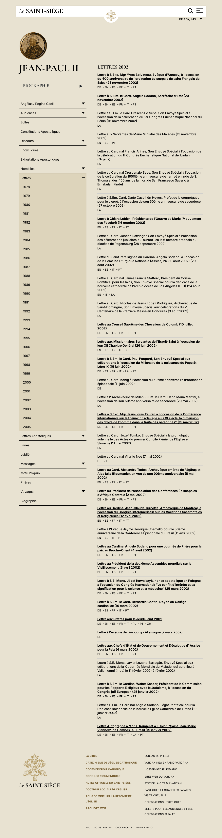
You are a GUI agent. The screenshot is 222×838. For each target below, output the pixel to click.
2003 (27, 409)
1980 (26, 205)
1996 (26, 347)
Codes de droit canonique (105, 769)
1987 (26, 267)
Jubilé (25, 454)
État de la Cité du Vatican (163, 783)
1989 (26, 285)
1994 (26, 329)
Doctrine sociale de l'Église (106, 789)
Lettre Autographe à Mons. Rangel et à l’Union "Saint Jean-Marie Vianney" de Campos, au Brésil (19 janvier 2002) (146, 728)
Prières (26, 482)
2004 (27, 418)
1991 (26, 302)
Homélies (27, 169)
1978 (26, 187)
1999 (26, 373)
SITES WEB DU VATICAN (159, 776)
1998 (26, 365)
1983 (26, 231)
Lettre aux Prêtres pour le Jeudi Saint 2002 (129, 619)
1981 (26, 213)
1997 (26, 356)
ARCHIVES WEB (96, 808)
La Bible (91, 755)
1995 (26, 338)
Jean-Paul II (49, 68)
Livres (25, 445)
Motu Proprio (30, 473)
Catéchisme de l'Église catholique (111, 762)
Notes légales (103, 827)
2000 (27, 382)
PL (134, 623)
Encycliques (29, 150)
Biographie (53, 85)
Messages (28, 464)
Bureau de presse (157, 755)
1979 (26, 196)
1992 (26, 311)
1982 (26, 222)
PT (134, 87)
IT (127, 87)
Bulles (25, 122)
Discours (27, 141)
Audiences (28, 113)
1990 (26, 293)
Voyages (27, 492)
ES (114, 87)
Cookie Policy (124, 827)
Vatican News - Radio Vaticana (166, 762)
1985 (26, 249)
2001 (26, 391)
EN (106, 87)
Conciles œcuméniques (103, 776)
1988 (26, 276)
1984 (26, 240)
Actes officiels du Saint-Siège (108, 782)
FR (121, 87)
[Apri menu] (199, 11)
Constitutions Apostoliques (40, 132)
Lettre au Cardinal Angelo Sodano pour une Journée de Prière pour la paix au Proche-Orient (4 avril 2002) (149, 548)
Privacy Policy (145, 827)
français (188, 20)
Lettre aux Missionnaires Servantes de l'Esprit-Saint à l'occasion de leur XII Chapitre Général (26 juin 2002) (148, 343)
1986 (26, 258)
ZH (149, 623)
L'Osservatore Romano (160, 769)
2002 (27, 400)
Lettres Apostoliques (36, 436)
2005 (27, 427)
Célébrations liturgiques (162, 802)
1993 (26, 320)
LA (99, 125)
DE (99, 87)
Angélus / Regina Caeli (37, 104)
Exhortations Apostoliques (40, 159)
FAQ (88, 827)
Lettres (26, 178)
